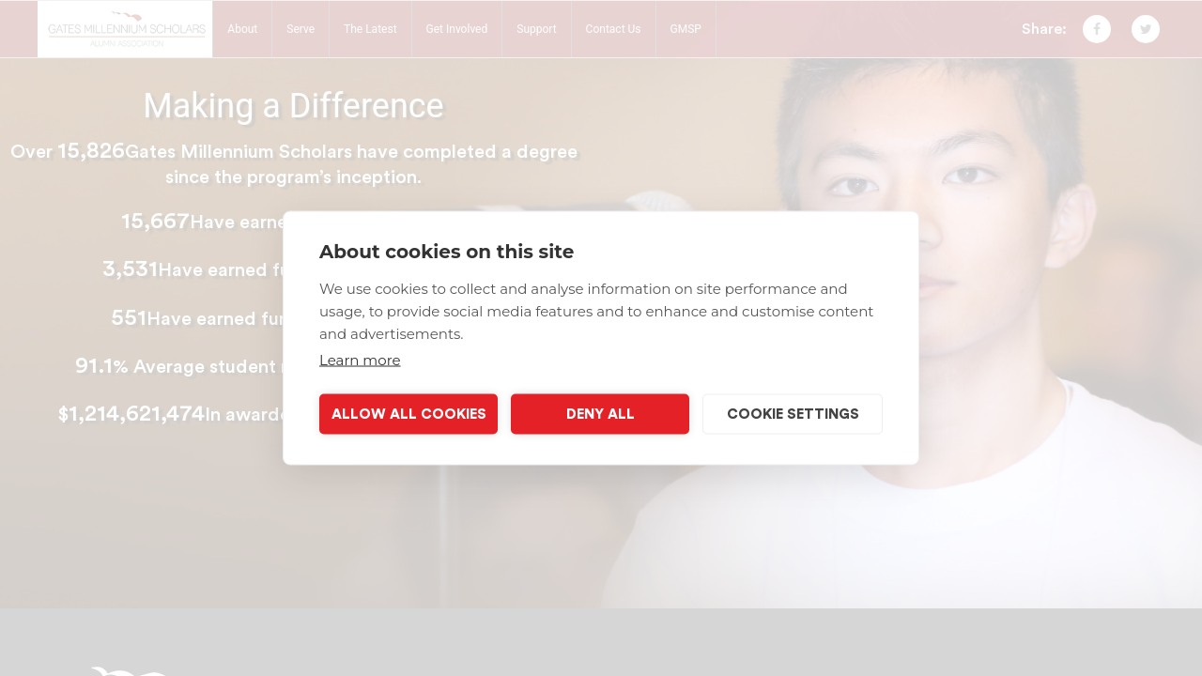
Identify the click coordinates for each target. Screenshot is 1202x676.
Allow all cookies (408, 414)
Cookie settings (793, 414)
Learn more (360, 360)
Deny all (600, 414)
